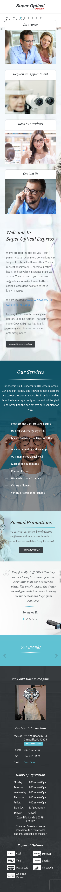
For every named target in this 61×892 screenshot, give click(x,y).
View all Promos (31, 549)
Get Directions (33, 743)
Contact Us (30, 173)
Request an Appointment (30, 74)
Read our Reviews (30, 124)
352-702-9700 (32, 749)
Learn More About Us (20, 344)
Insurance (30, 24)
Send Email (29, 762)
